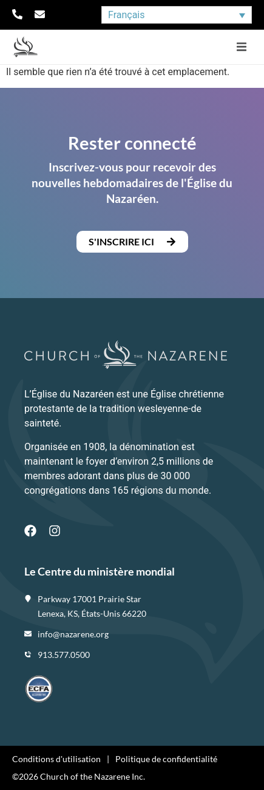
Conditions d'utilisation (56, 759)
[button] (241, 47)
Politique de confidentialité (166, 759)
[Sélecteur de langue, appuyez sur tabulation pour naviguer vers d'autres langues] (176, 15)
